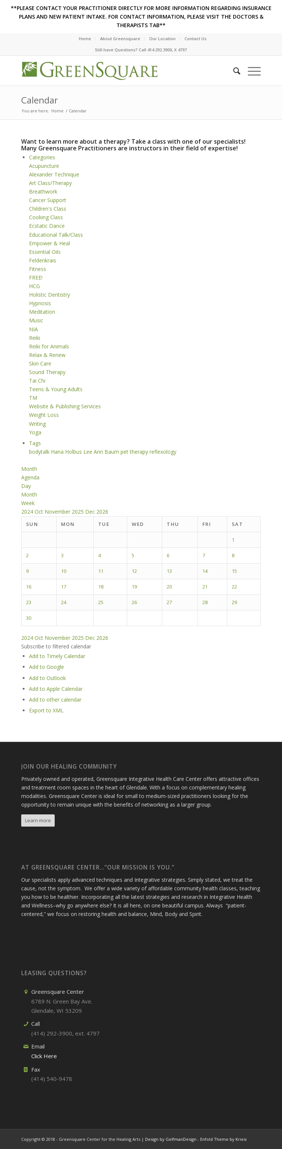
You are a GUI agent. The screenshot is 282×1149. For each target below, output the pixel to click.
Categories (42, 157)
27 (169, 602)
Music (36, 320)
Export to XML (46, 710)
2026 (102, 511)
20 (169, 586)
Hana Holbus (67, 451)
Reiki (34, 337)
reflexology (163, 451)
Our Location (162, 38)
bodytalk (40, 451)
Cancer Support (47, 200)
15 (234, 571)
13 (169, 571)
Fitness (37, 268)
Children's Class (47, 208)
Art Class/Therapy (50, 182)
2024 (28, 511)
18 (100, 586)
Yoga (35, 432)
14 (205, 571)
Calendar (39, 100)
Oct (40, 511)
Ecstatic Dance (47, 225)
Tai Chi (37, 380)
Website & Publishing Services (65, 406)
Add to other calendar (55, 699)
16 (28, 586)
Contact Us (195, 38)
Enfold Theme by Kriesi (223, 1139)
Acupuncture (44, 165)
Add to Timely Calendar (57, 656)
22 (234, 586)
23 (28, 602)
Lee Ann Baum (102, 451)
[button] (56, 646)
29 (234, 602)
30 (28, 618)
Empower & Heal (49, 243)
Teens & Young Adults (56, 389)
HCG (34, 286)
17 (63, 586)
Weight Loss (44, 414)
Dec (90, 511)
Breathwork (43, 191)
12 (134, 571)
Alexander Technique (54, 174)
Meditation (42, 311)
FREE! (35, 277)
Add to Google (46, 666)
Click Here (44, 1056)
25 (100, 602)
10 (63, 571)
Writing (37, 423)
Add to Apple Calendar (56, 688)
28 (205, 602)
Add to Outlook (47, 678)
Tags (35, 443)
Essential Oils (45, 251)
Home (85, 38)
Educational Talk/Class (56, 234)
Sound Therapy (47, 372)
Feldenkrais (42, 260)
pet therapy (135, 451)
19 (134, 586)
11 (100, 571)
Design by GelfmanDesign (170, 1139)
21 (205, 586)
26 (134, 602)
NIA (33, 329)
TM (33, 397)
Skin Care (40, 363)
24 (63, 602)
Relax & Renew (47, 354)
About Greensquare (120, 38)
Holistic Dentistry (49, 294)
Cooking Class (46, 217)
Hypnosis (40, 303)
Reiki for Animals (49, 346)
